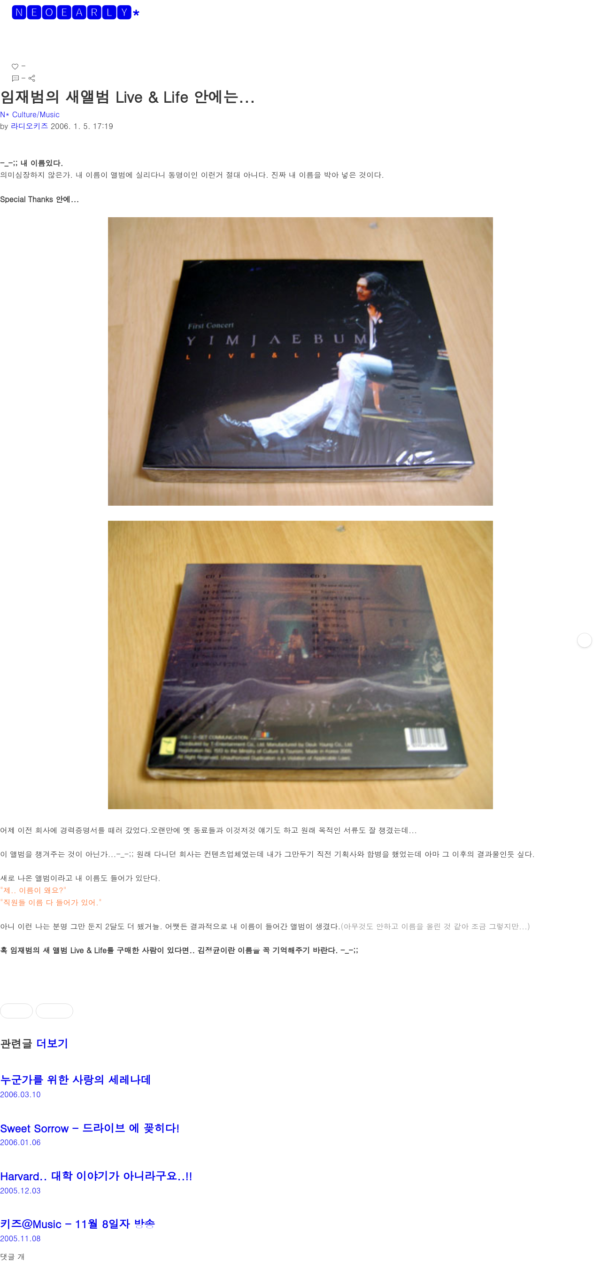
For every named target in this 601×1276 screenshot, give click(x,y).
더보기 (52, 1043)
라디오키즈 (29, 126)
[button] (14, 42)
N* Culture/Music (30, 114)
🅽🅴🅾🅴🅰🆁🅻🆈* (75, 12)
